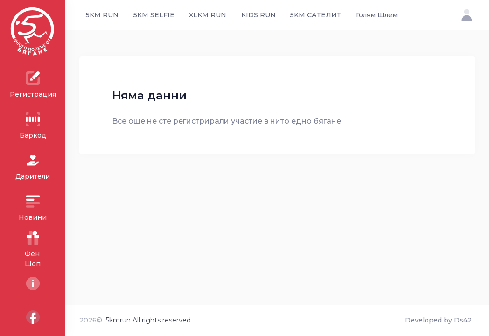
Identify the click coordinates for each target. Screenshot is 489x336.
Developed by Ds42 (438, 320)
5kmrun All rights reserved (148, 320)
